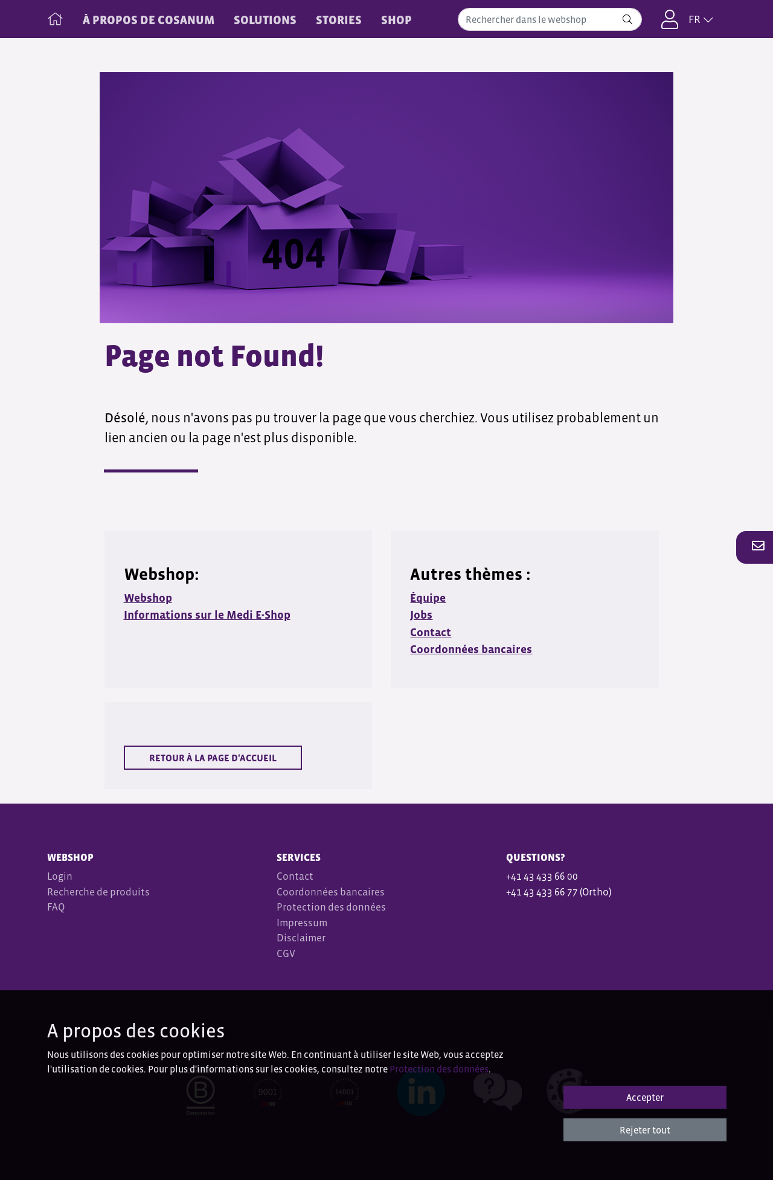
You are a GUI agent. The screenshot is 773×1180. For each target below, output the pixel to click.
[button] (755, 546)
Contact (295, 876)
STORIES (339, 20)
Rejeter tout (645, 1129)
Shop (396, 20)
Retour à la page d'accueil (213, 757)
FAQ (56, 907)
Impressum (302, 923)
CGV (287, 953)
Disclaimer (301, 938)
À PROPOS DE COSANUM (148, 20)
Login (59, 876)
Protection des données (331, 907)
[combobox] (550, 19)
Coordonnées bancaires (331, 892)
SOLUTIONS (265, 20)
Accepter (645, 1097)
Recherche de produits (98, 892)
